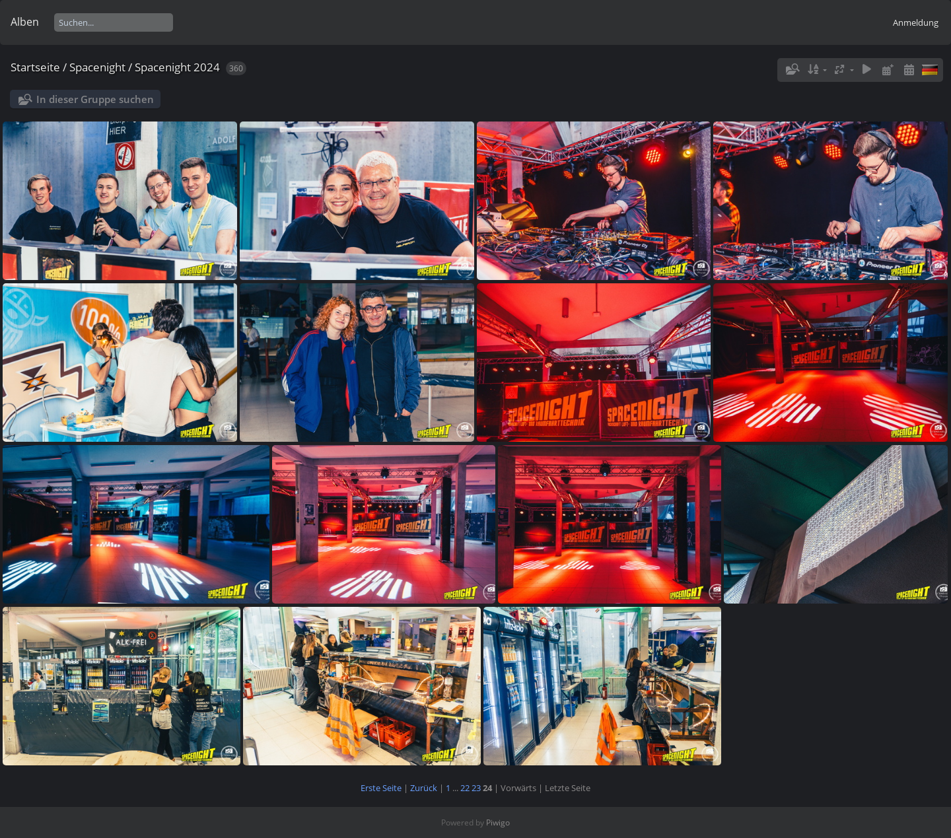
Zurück (423, 788)
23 (476, 788)
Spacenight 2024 (177, 67)
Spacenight (97, 67)
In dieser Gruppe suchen (95, 99)
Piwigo (498, 822)
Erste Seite (381, 788)
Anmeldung (915, 22)
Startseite (35, 67)
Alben (25, 22)
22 (465, 788)
